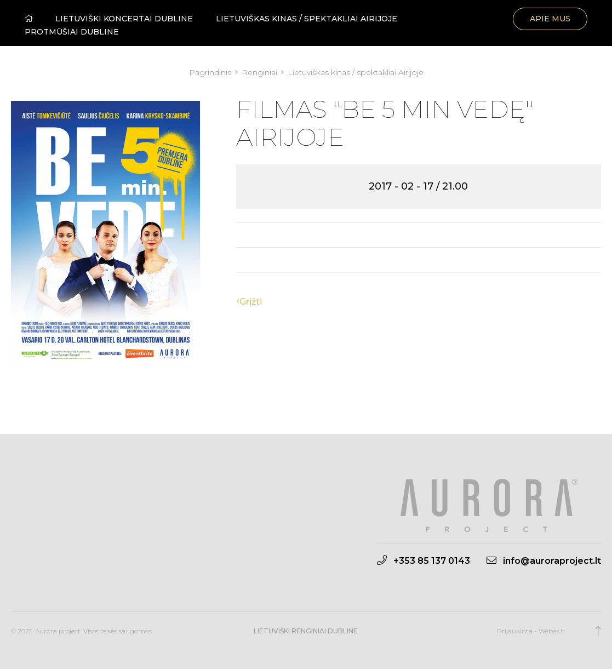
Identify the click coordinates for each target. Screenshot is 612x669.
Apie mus (550, 19)
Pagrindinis (211, 72)
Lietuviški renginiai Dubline (306, 631)
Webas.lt (552, 631)
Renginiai (260, 72)
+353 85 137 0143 (423, 561)
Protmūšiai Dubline (72, 32)
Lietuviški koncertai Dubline (124, 19)
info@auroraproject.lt (544, 561)
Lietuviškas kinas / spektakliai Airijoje (306, 19)
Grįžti (249, 301)
